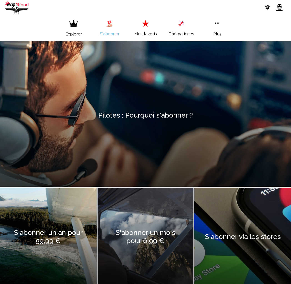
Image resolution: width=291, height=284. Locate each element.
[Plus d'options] (217, 28)
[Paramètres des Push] (267, 7)
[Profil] (279, 7)
